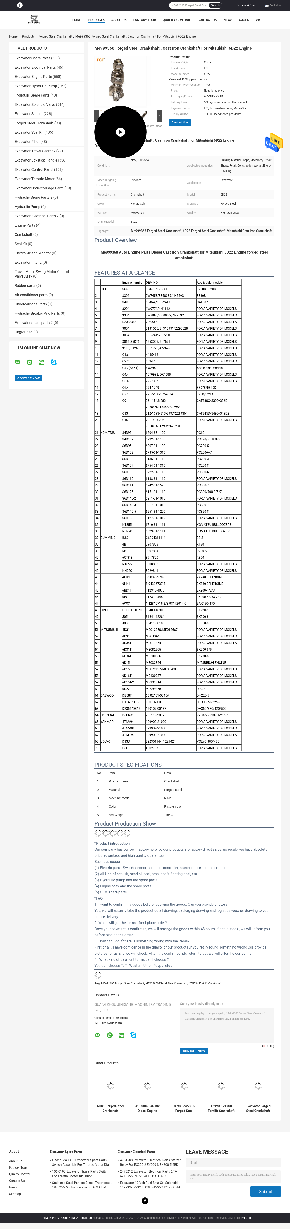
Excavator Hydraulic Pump (36, 86)
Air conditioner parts (31, 295)
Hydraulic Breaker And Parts (37, 313)
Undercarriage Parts (31, 304)
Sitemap (15, 1194)
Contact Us (207, 20)
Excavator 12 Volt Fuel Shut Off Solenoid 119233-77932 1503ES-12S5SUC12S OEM (150, 1185)
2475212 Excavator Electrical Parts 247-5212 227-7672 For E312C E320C (148, 1174)
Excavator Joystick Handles (37, 160)
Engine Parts (25, 225)
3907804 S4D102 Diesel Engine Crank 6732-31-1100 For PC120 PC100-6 (147, 1108)
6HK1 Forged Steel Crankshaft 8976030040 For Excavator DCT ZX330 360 (110, 1108)
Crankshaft (23, 234)
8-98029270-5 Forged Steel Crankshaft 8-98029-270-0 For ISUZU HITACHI (184, 1108)
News (227, 20)
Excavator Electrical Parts (35, 67)
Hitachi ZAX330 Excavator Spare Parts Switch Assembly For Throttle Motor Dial (81, 1162)
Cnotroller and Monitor (33, 253)
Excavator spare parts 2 (34, 323)
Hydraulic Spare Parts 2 (34, 197)
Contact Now (180, 122)
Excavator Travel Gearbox (35, 151)
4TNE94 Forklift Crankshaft (205, 983)
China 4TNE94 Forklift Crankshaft (81, 1217)
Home (77, 20)
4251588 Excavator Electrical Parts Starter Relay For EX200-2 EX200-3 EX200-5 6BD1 (150, 1162)
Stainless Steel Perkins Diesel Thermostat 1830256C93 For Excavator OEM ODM (82, 1185)
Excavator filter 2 (28, 262)
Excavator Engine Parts (33, 77)
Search (215, 5)
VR (258, 20)
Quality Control (177, 20)
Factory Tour (144, 20)
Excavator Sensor (29, 114)
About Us (119, 20)
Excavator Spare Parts (32, 58)
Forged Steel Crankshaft (55, 36)
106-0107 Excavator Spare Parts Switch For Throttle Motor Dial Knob (80, 1174)
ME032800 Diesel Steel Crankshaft (166, 983)
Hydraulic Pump (27, 207)
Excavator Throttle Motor (35, 179)
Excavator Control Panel (34, 169)
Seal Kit (21, 244)
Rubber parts (25, 285)
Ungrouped (23, 332)
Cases (244, 20)
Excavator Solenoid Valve (35, 104)
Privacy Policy (51, 1217)
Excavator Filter (27, 142)
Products (96, 20)
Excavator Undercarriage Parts (39, 188)
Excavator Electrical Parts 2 (37, 216)
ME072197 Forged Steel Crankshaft (122, 983)
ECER (247, 1217)
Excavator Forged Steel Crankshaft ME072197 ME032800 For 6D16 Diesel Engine (258, 1108)
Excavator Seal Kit (29, 132)
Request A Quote (247, 5)
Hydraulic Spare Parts (32, 95)
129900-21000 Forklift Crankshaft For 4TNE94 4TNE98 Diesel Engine (221, 1108)
